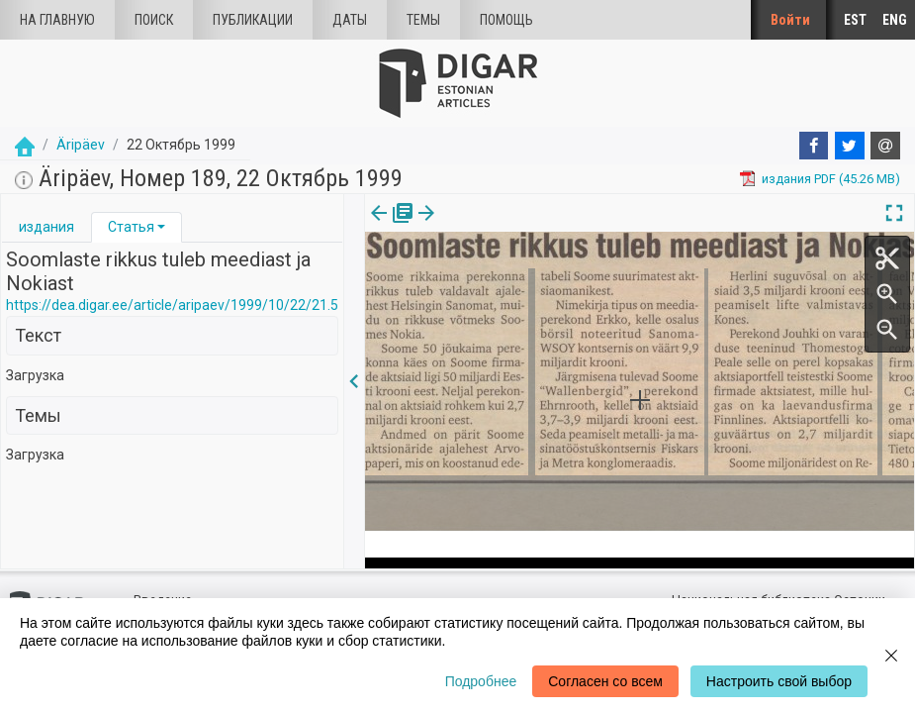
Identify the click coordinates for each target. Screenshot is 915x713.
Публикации (253, 20)
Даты (349, 20)
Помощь (506, 20)
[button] (161, 227)
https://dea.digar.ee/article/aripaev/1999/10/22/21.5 (172, 305)
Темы (423, 20)
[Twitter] (850, 145)
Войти (790, 20)
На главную (57, 20)
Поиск (154, 20)
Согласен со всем (605, 681)
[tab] (46, 227)
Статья (131, 227)
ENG (894, 20)
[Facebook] (814, 145)
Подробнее (481, 681)
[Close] (891, 655)
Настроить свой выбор (779, 681)
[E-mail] (885, 145)
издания (46, 227)
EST (855, 20)
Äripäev (80, 145)
